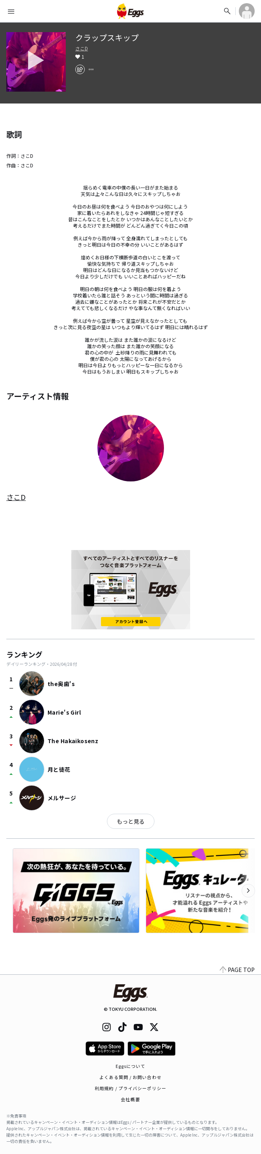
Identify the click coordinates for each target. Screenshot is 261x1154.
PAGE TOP (237, 970)
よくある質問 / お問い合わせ (130, 1077)
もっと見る (131, 821)
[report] (91, 69)
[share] (80, 69)
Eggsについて (131, 1066)
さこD (81, 48)
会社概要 (130, 1099)
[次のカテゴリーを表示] (248, 890)
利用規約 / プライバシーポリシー (130, 1088)
